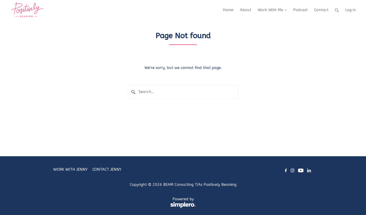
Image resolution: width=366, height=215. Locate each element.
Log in (350, 10)
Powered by (124, 203)
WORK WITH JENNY (70, 169)
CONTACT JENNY (106, 169)
